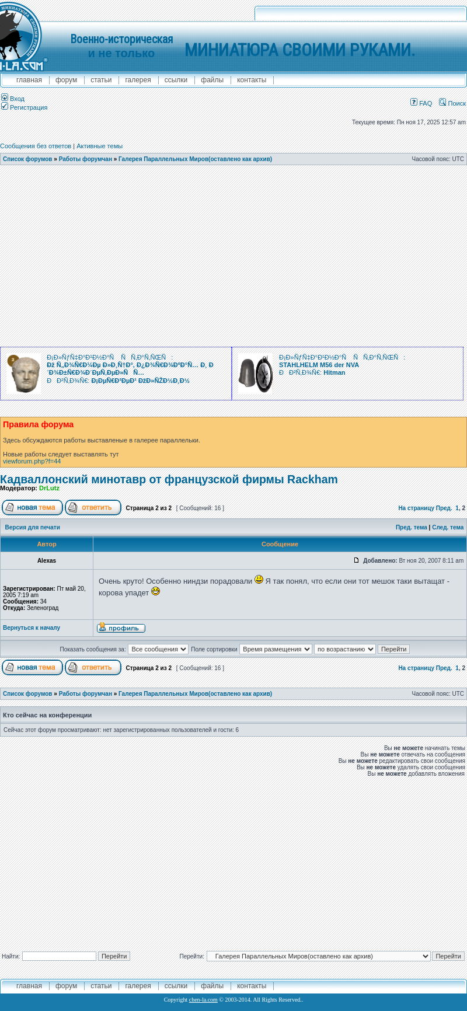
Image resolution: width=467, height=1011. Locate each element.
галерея (138, 80)
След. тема (447, 527)
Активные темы (99, 145)
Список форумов (28, 159)
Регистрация (24, 107)
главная (29, 80)
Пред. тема (411, 527)
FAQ (421, 103)
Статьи (100, 80)
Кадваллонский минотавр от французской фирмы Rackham (169, 479)
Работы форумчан (85, 159)
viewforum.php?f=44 (32, 461)
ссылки (176, 80)
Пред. (444, 508)
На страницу (416, 508)
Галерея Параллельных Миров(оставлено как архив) (195, 159)
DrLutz (49, 487)
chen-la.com (203, 999)
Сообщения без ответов (35, 145)
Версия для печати (32, 527)
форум (66, 80)
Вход (13, 98)
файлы (212, 80)
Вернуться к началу (31, 628)
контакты (251, 80)
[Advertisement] (222, 259)
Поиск (452, 103)
